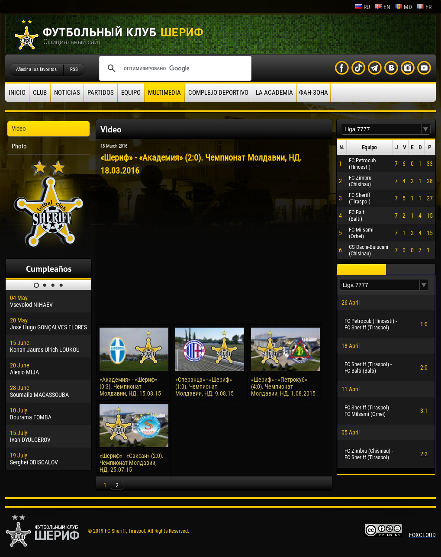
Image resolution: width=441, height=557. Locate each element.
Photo (19, 146)
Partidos (100, 93)
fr (423, 6)
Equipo (131, 93)
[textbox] (381, 129)
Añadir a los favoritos (36, 69)
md (403, 6)
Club (40, 93)
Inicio (17, 93)
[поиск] (174, 68)
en (382, 6)
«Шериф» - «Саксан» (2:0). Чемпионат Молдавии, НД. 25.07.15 (132, 462)
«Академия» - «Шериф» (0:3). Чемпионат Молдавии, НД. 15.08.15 (130, 386)
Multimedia (164, 93)
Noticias (67, 93)
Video (19, 128)
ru (362, 6)
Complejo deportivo (218, 93)
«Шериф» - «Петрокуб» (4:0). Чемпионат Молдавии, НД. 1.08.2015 (283, 386)
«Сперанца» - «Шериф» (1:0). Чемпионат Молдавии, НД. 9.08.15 (204, 386)
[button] (426, 129)
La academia (274, 93)
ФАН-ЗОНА (313, 93)
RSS (74, 69)
